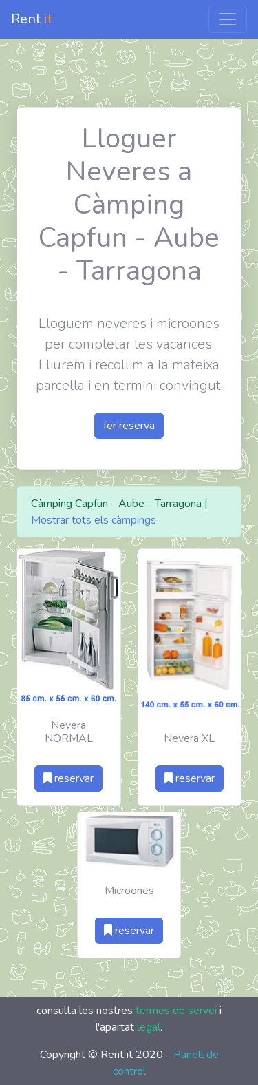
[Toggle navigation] (227, 19)
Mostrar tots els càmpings (93, 520)
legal (148, 1027)
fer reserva (129, 425)
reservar (68, 778)
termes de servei (176, 1010)
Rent (31, 19)
